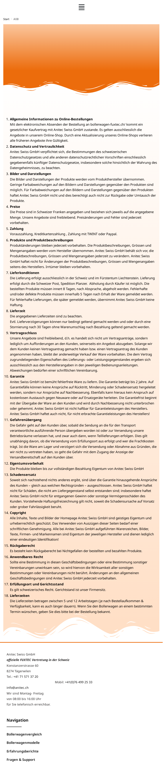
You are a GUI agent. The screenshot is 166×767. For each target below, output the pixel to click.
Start (6, 19)
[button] (81, 7)
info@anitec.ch (18, 687)
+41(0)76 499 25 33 (78, 682)
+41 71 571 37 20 (25, 676)
